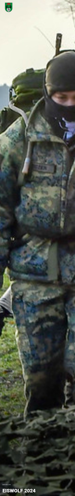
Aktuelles (6, 484)
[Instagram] (55, 7)
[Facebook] (59, 7)
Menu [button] (67, 7)
